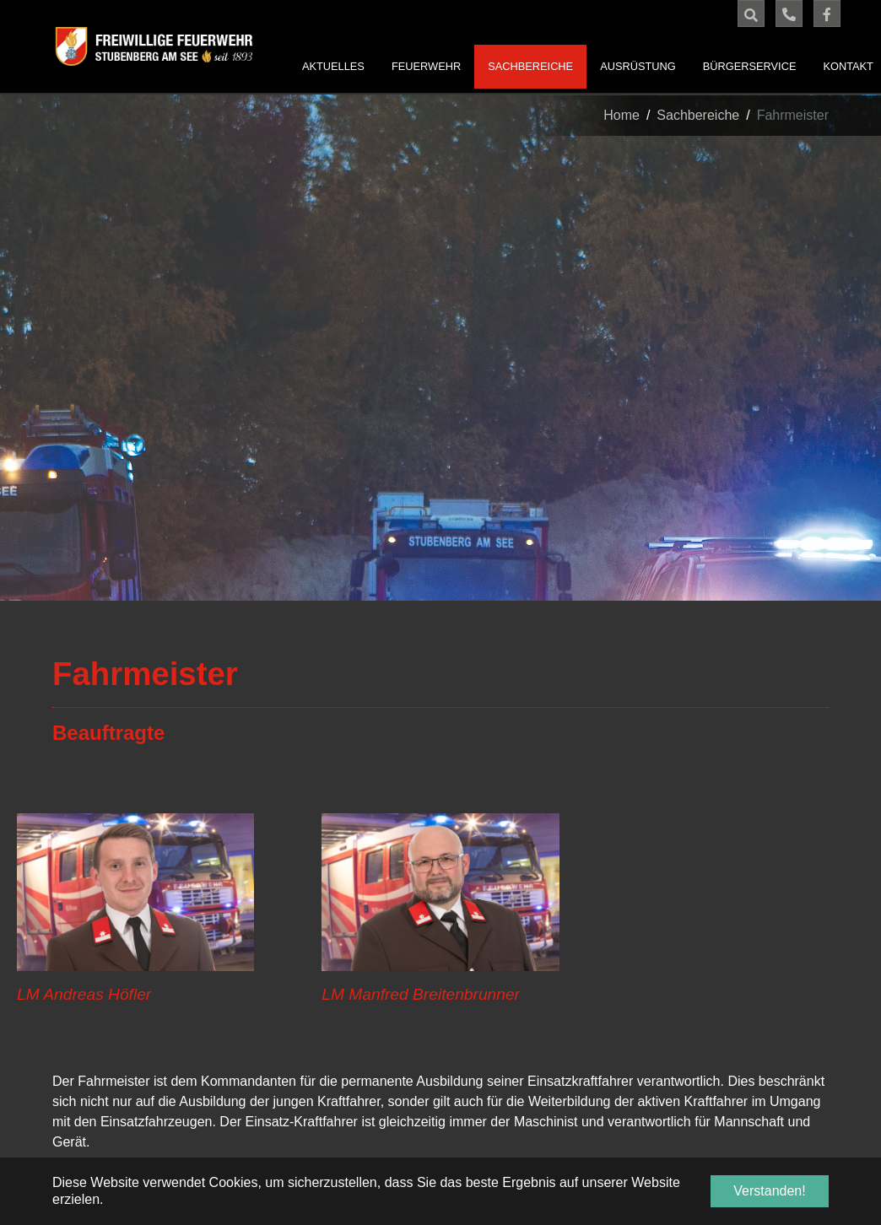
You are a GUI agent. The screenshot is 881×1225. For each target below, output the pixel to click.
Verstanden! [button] (769, 1191)
